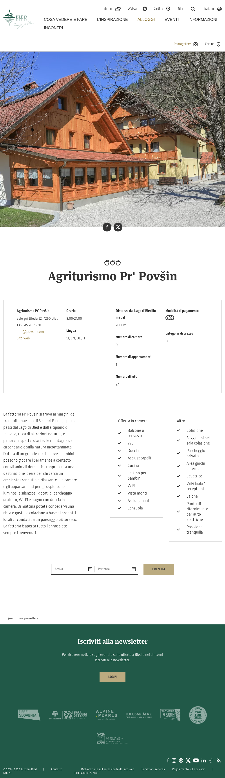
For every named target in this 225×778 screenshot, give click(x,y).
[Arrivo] (73, 569)
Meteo (107, 9)
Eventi (172, 19)
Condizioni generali (153, 769)
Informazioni (203, 19)
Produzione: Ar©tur (86, 772)
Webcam (133, 8)
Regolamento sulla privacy (188, 769)
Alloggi (146, 19)
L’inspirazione (112, 19)
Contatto (56, 769)
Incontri (53, 28)
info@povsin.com (30, 332)
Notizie (7, 772)
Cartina (158, 8)
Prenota (158, 569)
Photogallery (186, 44)
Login (112, 677)
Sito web (23, 338)
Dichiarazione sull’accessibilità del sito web (107, 769)
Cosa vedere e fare (65, 19)
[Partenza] (116, 569)
